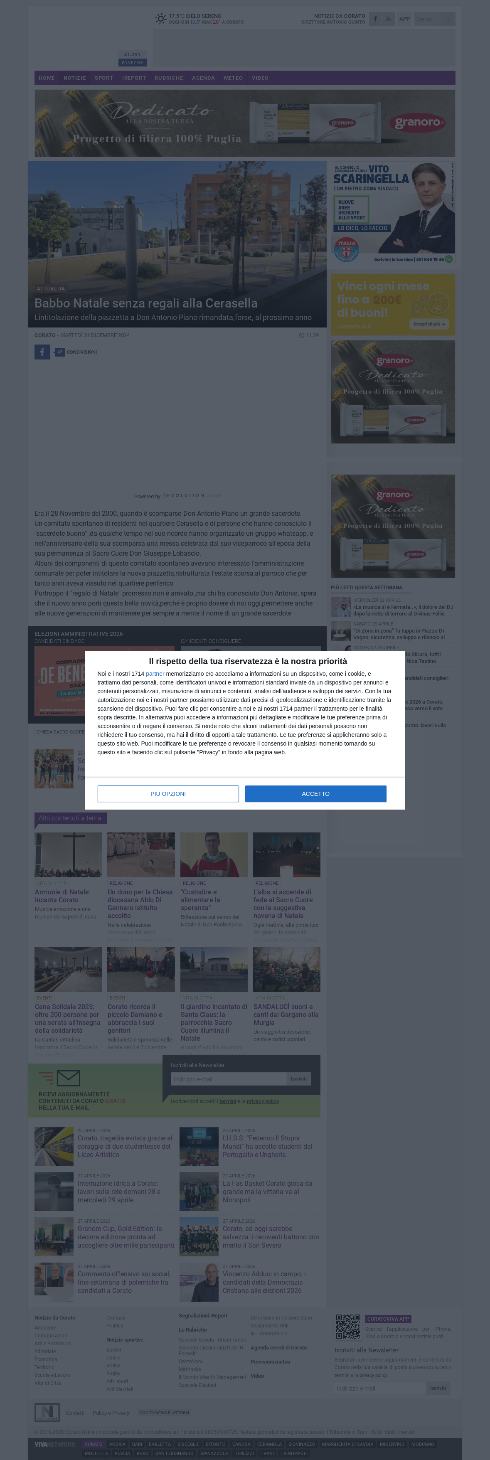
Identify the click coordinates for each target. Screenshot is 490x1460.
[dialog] (245, 730)
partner (155, 674)
